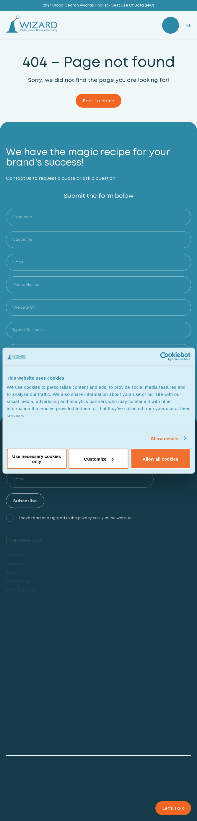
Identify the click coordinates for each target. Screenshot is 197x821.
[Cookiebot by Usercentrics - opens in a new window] (164, 356)
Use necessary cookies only (36, 459)
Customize (98, 458)
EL (188, 25)
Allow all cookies (160, 458)
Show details (164, 438)
